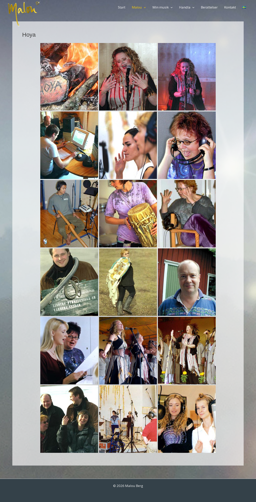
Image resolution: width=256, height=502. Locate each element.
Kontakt (230, 7)
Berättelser (209, 7)
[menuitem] (244, 7)
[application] (144, 7)
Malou (139, 7)
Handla (186, 7)
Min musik (162, 7)
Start (121, 7)
